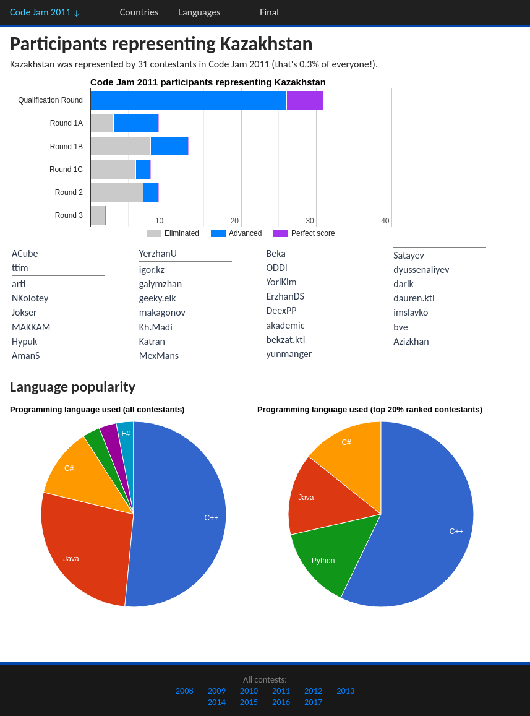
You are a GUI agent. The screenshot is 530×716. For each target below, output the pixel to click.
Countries (139, 12)
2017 (313, 701)
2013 (345, 690)
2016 (281, 701)
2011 (281, 690)
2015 (249, 701)
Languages (199, 12)
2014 (217, 701)
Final (269, 12)
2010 (249, 690)
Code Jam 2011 (45, 12)
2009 (217, 690)
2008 (185, 690)
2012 (313, 690)
